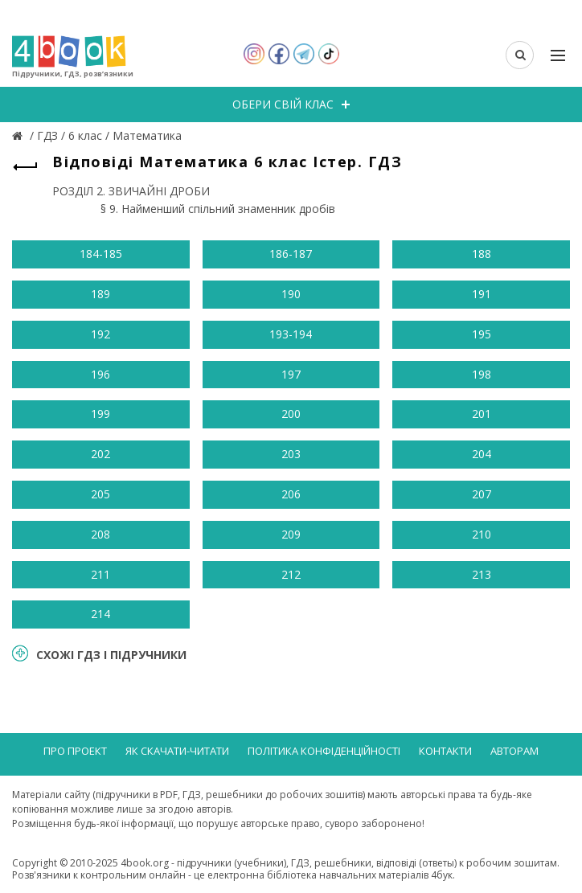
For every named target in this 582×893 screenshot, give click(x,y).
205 (100, 494)
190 (291, 293)
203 (291, 453)
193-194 (290, 334)
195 (481, 334)
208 (100, 534)
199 (100, 413)
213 (481, 574)
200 (291, 413)
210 (481, 534)
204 (481, 453)
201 (481, 413)
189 (100, 293)
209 (291, 534)
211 (100, 574)
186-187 (290, 253)
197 (291, 374)
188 (481, 253)
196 (100, 374)
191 (481, 293)
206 (291, 494)
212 (291, 574)
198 (481, 374)
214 (100, 613)
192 (100, 334)
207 (481, 494)
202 (100, 453)
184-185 (101, 253)
